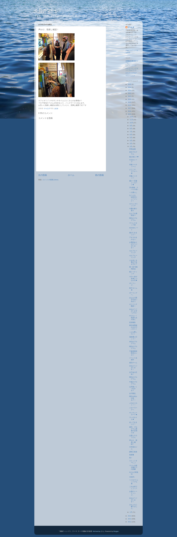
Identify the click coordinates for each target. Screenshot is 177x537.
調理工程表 (133, 452)
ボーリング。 (132, 284)
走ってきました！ (133, 423)
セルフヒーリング (133, 251)
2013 (130, 519)
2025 (130, 84)
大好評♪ (132, 477)
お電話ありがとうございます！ (133, 245)
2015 (130, 114)
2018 (130, 105)
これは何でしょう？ (133, 487)
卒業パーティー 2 (133, 165)
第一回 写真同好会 (133, 268)
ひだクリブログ (131, 73)
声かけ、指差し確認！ (133, 442)
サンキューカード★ (133, 413)
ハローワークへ (133, 409)
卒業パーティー (133, 177)
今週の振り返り (133, 209)
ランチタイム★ (133, 418)
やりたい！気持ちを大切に (133, 317)
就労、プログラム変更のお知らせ (133, 429)
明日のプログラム (133, 219)
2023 (130, 90)
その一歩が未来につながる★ (133, 278)
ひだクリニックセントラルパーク (132, 69)
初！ (130, 458)
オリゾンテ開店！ (133, 305)
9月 (131, 125)
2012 (130, 522)
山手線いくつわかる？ (133, 388)
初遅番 (131, 455)
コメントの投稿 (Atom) (50, 180)
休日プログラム (133, 153)
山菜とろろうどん (133, 436)
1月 (131, 512)
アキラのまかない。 (133, 238)
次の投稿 (42, 175)
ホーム (71, 175)
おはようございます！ (133, 367)
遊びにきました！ (133, 233)
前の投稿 (99, 175)
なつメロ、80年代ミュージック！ (133, 198)
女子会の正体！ (133, 373)
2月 (131, 146)
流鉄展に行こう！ (133, 338)
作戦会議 (132, 149)
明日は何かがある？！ (133, 398)
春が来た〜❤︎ (134, 157)
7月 (131, 131)
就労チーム (133, 363)
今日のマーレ (46, 10)
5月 (131, 137)
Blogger (116, 531)
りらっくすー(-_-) (133, 461)
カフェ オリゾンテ (133, 204)
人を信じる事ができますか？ (133, 262)
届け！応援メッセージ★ (133, 182)
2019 (130, 102)
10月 (131, 123)
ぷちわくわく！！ (133, 404)
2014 (130, 516)
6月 (131, 134)
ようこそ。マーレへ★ (133, 171)
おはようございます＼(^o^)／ (133, 311)
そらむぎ (131, 27)
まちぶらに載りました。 (133, 506)
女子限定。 (133, 393)
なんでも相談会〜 (133, 214)
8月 (131, 128)
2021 (130, 96)
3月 (131, 143)
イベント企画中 (133, 359)
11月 (131, 120)
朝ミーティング (133, 272)
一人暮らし (133, 192)
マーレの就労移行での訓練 (133, 467)
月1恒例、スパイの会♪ (133, 188)
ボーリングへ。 (133, 294)
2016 (130, 111)
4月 (131, 140)
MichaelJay (97, 531)
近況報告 (132, 322)
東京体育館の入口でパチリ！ (133, 327)
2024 (130, 87)
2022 (130, 93)
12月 (131, 117)
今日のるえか (130, 75)
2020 (130, 99)
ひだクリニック (131, 66)
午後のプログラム (133, 383)
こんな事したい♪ (133, 333)
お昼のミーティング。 (133, 493)
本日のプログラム (133, 342)
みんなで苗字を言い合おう (133, 299)
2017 (130, 108)
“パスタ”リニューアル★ (133, 481)
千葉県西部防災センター (133, 353)
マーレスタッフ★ (133, 224)
